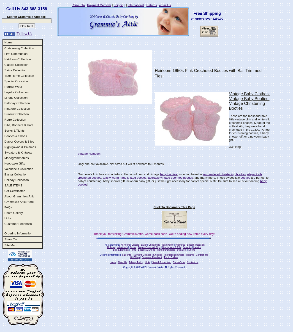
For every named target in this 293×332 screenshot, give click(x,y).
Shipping (119, 5)
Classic (135, 245)
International (136, 5)
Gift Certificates (14, 191)
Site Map (10, 245)
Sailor (144, 245)
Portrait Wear (13, 86)
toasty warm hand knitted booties (124, 177)
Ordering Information (18, 233)
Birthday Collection (17, 103)
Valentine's (122, 247)
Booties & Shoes (15, 136)
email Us (165, 5)
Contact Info (202, 255)
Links (7, 218)
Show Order (179, 262)
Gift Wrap (135, 257)
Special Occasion (16, 81)
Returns (151, 5)
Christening (154, 245)
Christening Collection (19, 48)
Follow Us (24, 34)
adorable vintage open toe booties (170, 177)
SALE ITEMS (13, 185)
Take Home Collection (19, 75)
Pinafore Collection (17, 108)
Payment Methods (99, 5)
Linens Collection (16, 97)
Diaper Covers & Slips (19, 141)
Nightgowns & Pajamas (20, 147)
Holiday (111, 247)
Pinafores (180, 245)
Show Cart (11, 239)
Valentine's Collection (18, 169)
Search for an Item (161, 262)
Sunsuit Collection (16, 114)
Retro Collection (15, 119)
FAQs (8, 207)
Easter (133, 247)
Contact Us (192, 262)
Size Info (78, 5)
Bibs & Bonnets (121, 250)
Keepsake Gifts (14, 163)
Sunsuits (187, 247)
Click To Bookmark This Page (174, 207)
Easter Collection (15, 174)
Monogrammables (16, 158)
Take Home (168, 245)
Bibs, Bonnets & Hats (18, 125)
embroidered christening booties (224, 174)
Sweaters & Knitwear (18, 152)
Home (8, 42)
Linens (191, 250)
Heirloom (125, 245)
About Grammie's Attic (19, 196)
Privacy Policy (136, 262)
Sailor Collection (15, 70)
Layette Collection (16, 92)
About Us (122, 262)
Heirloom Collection (17, 59)
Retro (133, 250)
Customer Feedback (18, 224)
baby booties (168, 174)
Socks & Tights (14, 130)
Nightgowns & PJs (171, 247)
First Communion (15, 54)
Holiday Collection (16, 180)
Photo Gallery (13, 213)
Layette (197, 247)
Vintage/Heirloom (89, 153)
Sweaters (182, 250)
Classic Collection (16, 64)
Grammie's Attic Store (19, 202)
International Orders (174, 255)
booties (245, 177)
